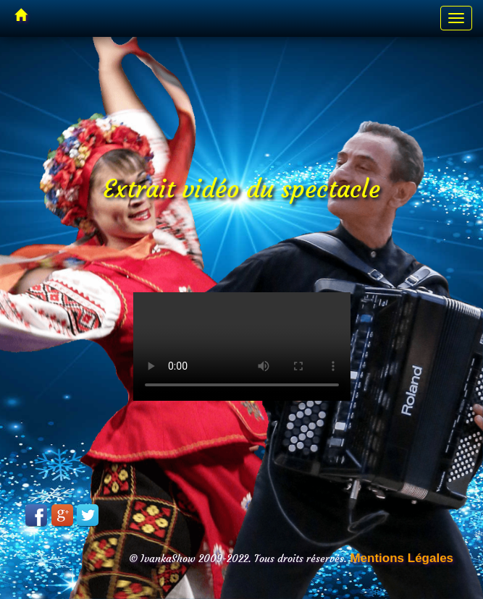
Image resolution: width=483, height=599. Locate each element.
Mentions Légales (401, 558)
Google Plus (62, 515)
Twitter (87, 515)
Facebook (36, 515)
